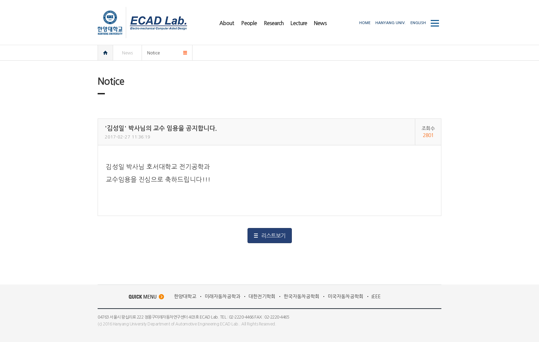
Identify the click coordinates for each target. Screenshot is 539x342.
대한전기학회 (262, 296)
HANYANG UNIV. (390, 23)
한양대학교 (185, 296)
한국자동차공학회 (301, 296)
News (127, 53)
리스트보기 (273, 235)
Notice (153, 53)
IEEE (376, 296)
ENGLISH (418, 23)
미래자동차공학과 (222, 296)
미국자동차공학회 (345, 296)
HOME (365, 23)
